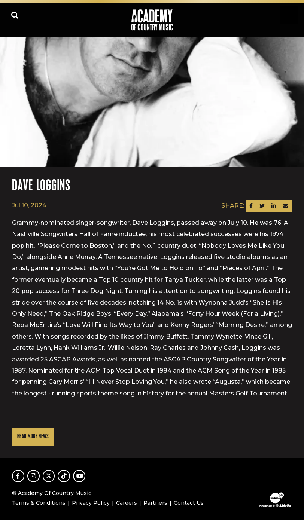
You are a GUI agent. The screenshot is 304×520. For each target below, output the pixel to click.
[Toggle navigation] (289, 15)
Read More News (33, 437)
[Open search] (15, 15)
